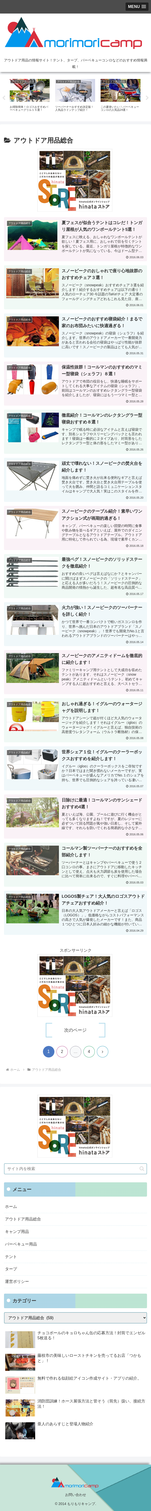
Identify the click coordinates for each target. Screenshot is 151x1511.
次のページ (75, 1030)
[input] (75, 1168)
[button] (142, 1169)
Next (147, 98)
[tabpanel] (29, 97)
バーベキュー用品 (21, 1244)
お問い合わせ (75, 1495)
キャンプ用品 (17, 1231)
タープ (11, 1269)
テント (11, 1257)
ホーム (11, 1206)
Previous (3, 98)
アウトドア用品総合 (23, 1219)
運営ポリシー (17, 1281)
